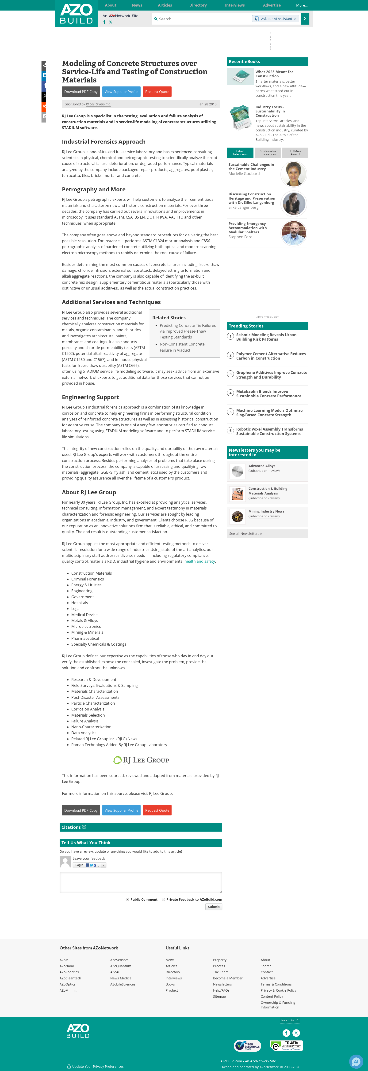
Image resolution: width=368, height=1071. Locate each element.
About (265, 960)
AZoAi (114, 972)
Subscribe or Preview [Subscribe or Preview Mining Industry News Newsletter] (264, 516)
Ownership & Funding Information (278, 1004)
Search (266, 966)
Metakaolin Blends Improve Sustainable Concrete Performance (271, 393)
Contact (267, 972)
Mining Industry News (266, 511)
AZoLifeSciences (122, 984)
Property (219, 960)
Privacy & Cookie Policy (278, 990)
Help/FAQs (221, 990)
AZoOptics (68, 984)
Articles (171, 966)
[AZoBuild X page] (110, 22)
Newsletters (222, 984)
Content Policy (272, 996)
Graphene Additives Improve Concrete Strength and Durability (270, 374)
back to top (290, 1020)
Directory (173, 972)
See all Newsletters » (245, 533)
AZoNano (67, 966)
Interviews (174, 978)
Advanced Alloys (262, 466)
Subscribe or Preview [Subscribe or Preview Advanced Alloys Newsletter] (264, 471)
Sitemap (219, 996)
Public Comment (143, 899)
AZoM (64, 960)
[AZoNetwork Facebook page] (104, 22)
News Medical (121, 978)
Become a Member (228, 978)
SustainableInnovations (268, 152)
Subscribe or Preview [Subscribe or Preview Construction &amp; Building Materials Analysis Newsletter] (264, 498)
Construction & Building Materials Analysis (268, 490)
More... (299, 5)
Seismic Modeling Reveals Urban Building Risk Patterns (265, 337)
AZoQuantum (120, 966)
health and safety (199, 561)
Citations (73, 827)
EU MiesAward (295, 152)
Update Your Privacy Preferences (95, 1065)
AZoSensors (119, 960)
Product (172, 990)
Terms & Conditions (276, 984)
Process (219, 966)
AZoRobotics (69, 972)
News (170, 960)
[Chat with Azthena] (356, 1062)
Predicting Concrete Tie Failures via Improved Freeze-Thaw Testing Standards (188, 331)
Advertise (268, 978)
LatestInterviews (240, 152)
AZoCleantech (70, 978)
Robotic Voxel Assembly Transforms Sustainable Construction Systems (268, 431)
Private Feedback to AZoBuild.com (194, 899)
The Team (221, 972)
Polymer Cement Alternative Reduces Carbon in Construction (269, 356)
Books (170, 984)
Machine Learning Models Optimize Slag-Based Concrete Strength (272, 412)
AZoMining (68, 990)
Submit (214, 906)
